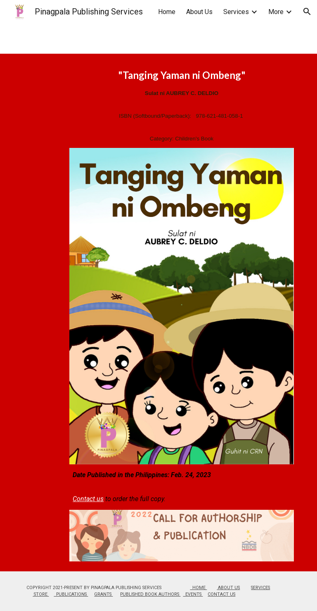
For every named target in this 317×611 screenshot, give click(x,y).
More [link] (276, 12)
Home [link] (166, 12)
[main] (181, 106)
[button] (307, 11)
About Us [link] (199, 12)
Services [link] (236, 12)
